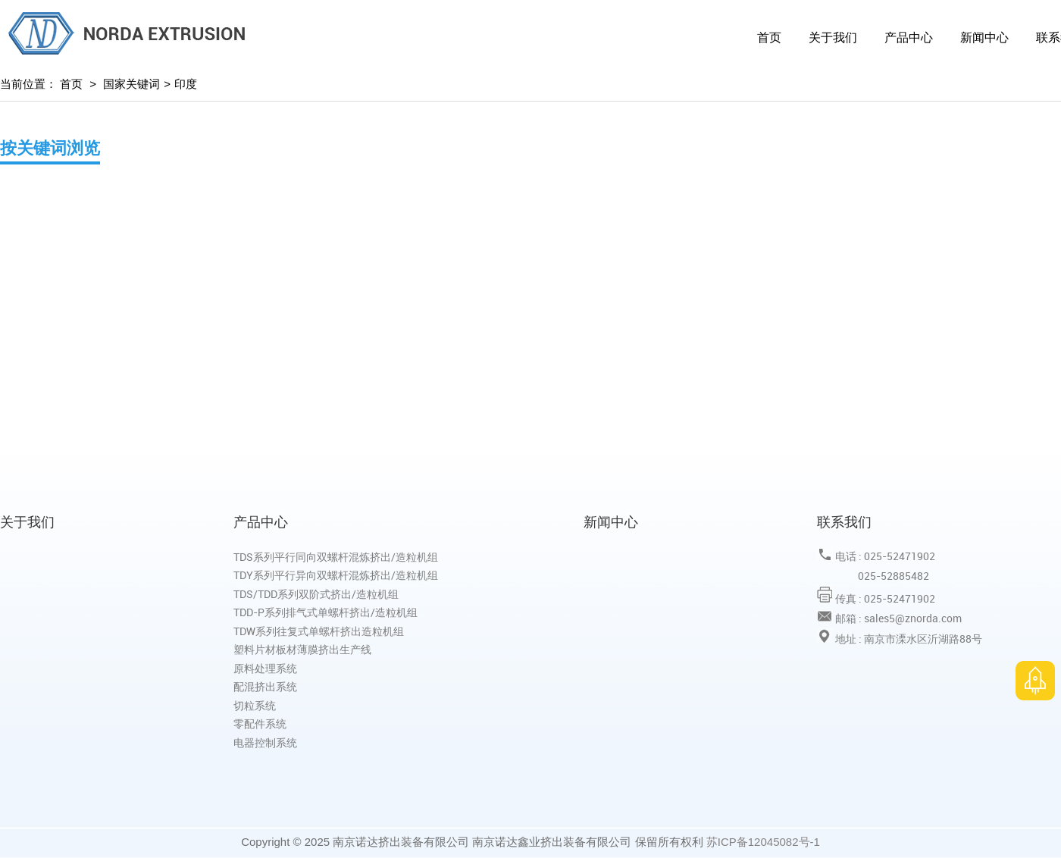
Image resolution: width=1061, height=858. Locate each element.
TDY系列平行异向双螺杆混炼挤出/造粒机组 (335, 575)
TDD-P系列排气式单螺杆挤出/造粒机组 (325, 612)
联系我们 (844, 521)
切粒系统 (254, 705)
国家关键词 (131, 83)
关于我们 (833, 37)
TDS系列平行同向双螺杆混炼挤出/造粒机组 (335, 557)
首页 (769, 37)
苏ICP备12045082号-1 (763, 841)
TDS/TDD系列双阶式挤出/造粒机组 (316, 594)
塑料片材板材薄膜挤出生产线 (302, 649)
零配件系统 (259, 723)
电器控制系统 (265, 742)
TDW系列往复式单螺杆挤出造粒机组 (318, 631)
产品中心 (908, 37)
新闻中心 (984, 37)
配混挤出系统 (265, 686)
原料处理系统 (265, 668)
